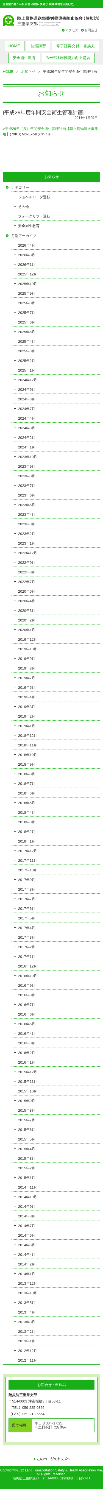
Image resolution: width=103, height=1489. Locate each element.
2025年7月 (26, 313)
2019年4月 (26, 697)
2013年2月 (26, 1331)
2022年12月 (27, 553)
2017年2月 (26, 947)
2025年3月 (26, 351)
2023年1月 (26, 543)
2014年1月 (26, 1274)
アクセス (71, 30)
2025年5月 (26, 332)
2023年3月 (26, 524)
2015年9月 (26, 1101)
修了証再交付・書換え (75, 46)
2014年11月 (27, 1187)
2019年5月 (26, 687)
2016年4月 (26, 1033)
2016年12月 (27, 966)
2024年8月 (26, 399)
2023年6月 (26, 495)
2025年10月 (27, 284)
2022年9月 (26, 563)
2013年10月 (27, 1293)
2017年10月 (27, 870)
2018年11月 (27, 745)
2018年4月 (26, 812)
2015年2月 (26, 1168)
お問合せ (91, 30)
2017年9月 (26, 880)
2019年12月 (27, 639)
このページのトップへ (51, 1459)
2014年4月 (26, 1255)
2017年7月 (26, 899)
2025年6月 (26, 322)
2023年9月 (26, 466)
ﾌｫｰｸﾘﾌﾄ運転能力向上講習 (68, 57)
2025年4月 (26, 341)
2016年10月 (27, 976)
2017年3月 (26, 937)
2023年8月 (26, 476)
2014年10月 (27, 1197)
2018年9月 (26, 764)
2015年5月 (26, 1139)
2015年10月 (27, 1091)
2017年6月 (26, 909)
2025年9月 (26, 293)
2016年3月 (26, 1043)
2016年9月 (26, 985)
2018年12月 (27, 736)
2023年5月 (26, 505)
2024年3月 (26, 428)
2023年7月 (26, 486)
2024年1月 (26, 447)
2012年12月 (27, 1351)
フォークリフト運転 (34, 216)
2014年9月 (26, 1206)
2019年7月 (26, 678)
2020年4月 (26, 601)
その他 (23, 207)
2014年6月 (26, 1235)
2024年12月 (27, 380)
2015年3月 (26, 1158)
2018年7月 (26, 784)
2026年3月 (26, 255)
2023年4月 (26, 514)
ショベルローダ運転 (34, 197)
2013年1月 (26, 1341)
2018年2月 (26, 832)
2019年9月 (26, 659)
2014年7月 (26, 1226)
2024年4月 (26, 418)
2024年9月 (26, 389)
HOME (14, 46)
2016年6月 (26, 1014)
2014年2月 (26, 1264)
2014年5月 (26, 1245)
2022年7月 (26, 582)
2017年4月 (26, 928)
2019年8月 (26, 668)
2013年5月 (26, 1303)
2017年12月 (27, 851)
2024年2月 (26, 438)
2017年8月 (26, 889)
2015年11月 (27, 1082)
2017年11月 (27, 860)
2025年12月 (27, 274)
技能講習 (38, 46)
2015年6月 (26, 1130)
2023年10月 (27, 457)
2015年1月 (26, 1178)
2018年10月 (27, 755)
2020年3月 (26, 611)
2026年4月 (26, 245)
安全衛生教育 (24, 57)
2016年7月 (26, 1005)
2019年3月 (26, 707)
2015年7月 (26, 1120)
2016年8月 (26, 995)
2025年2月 (26, 361)
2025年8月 (26, 303)
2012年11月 (27, 1360)
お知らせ (28, 71)
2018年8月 (26, 774)
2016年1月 (26, 1062)
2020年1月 (26, 630)
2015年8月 (26, 1110)
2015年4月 (26, 1149)
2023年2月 (26, 534)
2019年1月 (26, 726)
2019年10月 (27, 649)
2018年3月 (26, 822)
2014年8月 (26, 1216)
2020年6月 (26, 591)
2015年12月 (27, 1072)
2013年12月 (27, 1283)
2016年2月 (26, 1053)
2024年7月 (26, 409)
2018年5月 (26, 803)
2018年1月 (26, 841)
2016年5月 (26, 1024)
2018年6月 (26, 793)
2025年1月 (26, 370)
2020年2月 (26, 620)
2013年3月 (26, 1322)
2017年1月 (26, 957)
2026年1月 (26, 265)
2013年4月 (26, 1312)
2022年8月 (26, 572)
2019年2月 (26, 716)
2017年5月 (26, 918)
